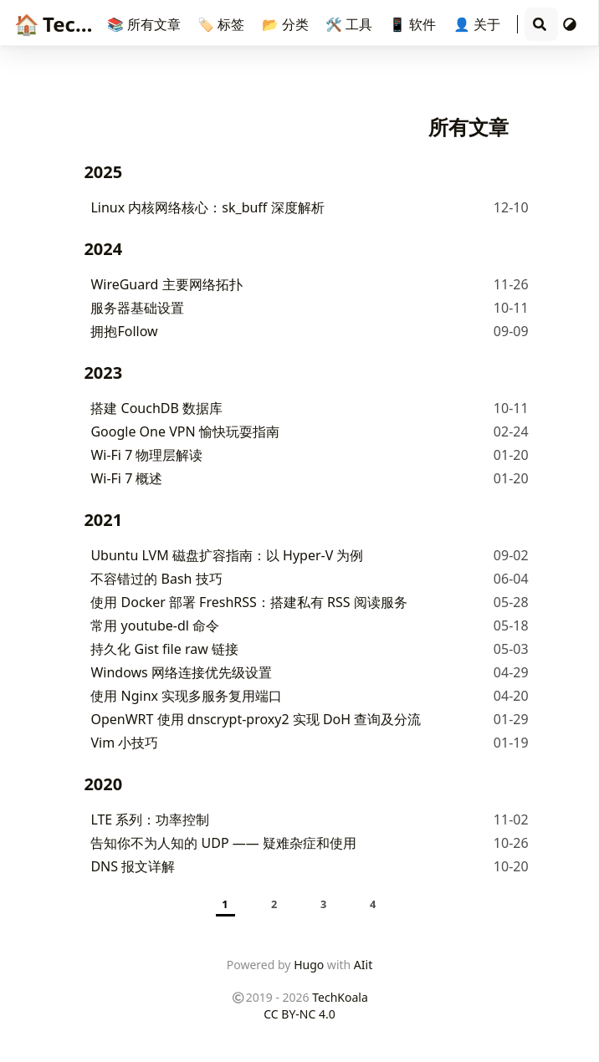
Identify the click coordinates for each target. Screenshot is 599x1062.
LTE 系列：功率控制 (149, 819)
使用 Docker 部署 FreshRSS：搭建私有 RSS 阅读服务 (248, 602)
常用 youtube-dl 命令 (154, 625)
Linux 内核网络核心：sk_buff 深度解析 (207, 207)
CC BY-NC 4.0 (299, 1014)
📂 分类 (287, 24)
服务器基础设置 (137, 308)
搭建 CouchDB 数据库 (156, 408)
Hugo (309, 965)
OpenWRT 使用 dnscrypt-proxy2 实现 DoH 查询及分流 (255, 719)
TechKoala (79, 24)
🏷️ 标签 (222, 24)
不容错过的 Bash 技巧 (156, 578)
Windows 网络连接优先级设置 (181, 672)
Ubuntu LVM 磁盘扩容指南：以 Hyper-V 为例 (226, 555)
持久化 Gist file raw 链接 (164, 649)
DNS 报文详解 (132, 866)
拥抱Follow (123, 331)
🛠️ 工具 (350, 24)
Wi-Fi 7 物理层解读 (146, 455)
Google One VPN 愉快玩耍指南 (184, 431)
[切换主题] (569, 24)
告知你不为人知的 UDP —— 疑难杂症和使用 (223, 843)
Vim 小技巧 (124, 742)
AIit (363, 965)
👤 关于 (478, 24)
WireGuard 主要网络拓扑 (166, 284)
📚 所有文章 (145, 24)
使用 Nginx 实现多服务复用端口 (186, 696)
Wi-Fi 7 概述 (126, 478)
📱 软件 (414, 24)
